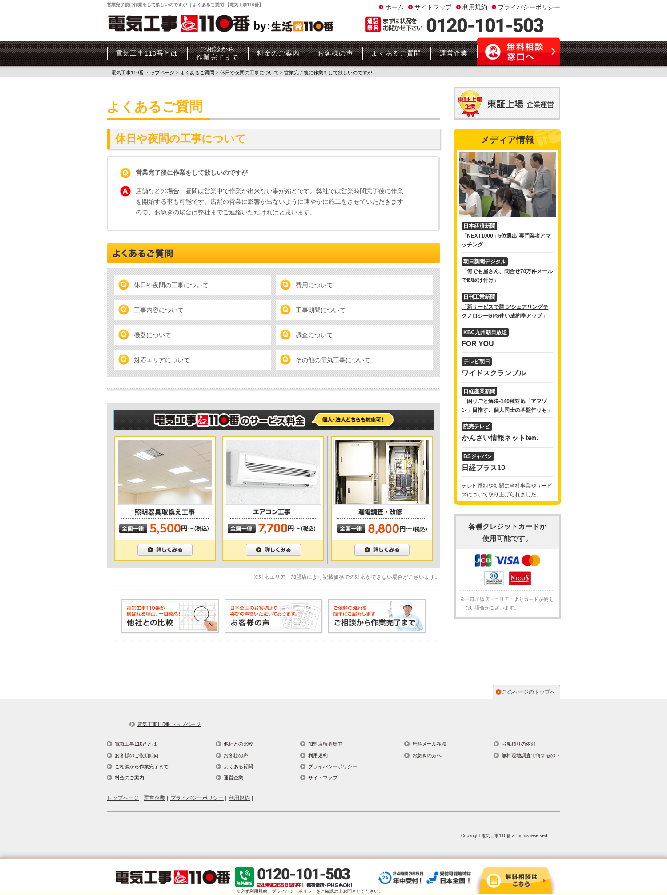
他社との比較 (238, 743)
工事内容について (159, 310)
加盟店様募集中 (325, 743)
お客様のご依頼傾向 (137, 755)
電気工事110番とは (136, 743)
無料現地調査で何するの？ (531, 755)
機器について (152, 335)
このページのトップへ (528, 692)
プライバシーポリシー (529, 7)
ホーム (394, 7)
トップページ (123, 798)
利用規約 (474, 7)
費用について (314, 285)
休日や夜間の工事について (171, 285)
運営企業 (233, 777)
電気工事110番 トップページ (169, 724)
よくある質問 (238, 766)
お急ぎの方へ (427, 755)
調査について (314, 335)
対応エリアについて (162, 359)
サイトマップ (433, 7)
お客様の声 (236, 755)
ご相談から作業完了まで (142, 766)
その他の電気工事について (333, 359)
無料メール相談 (429, 743)
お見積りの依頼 (519, 743)
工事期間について (321, 310)
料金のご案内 (129, 777)
